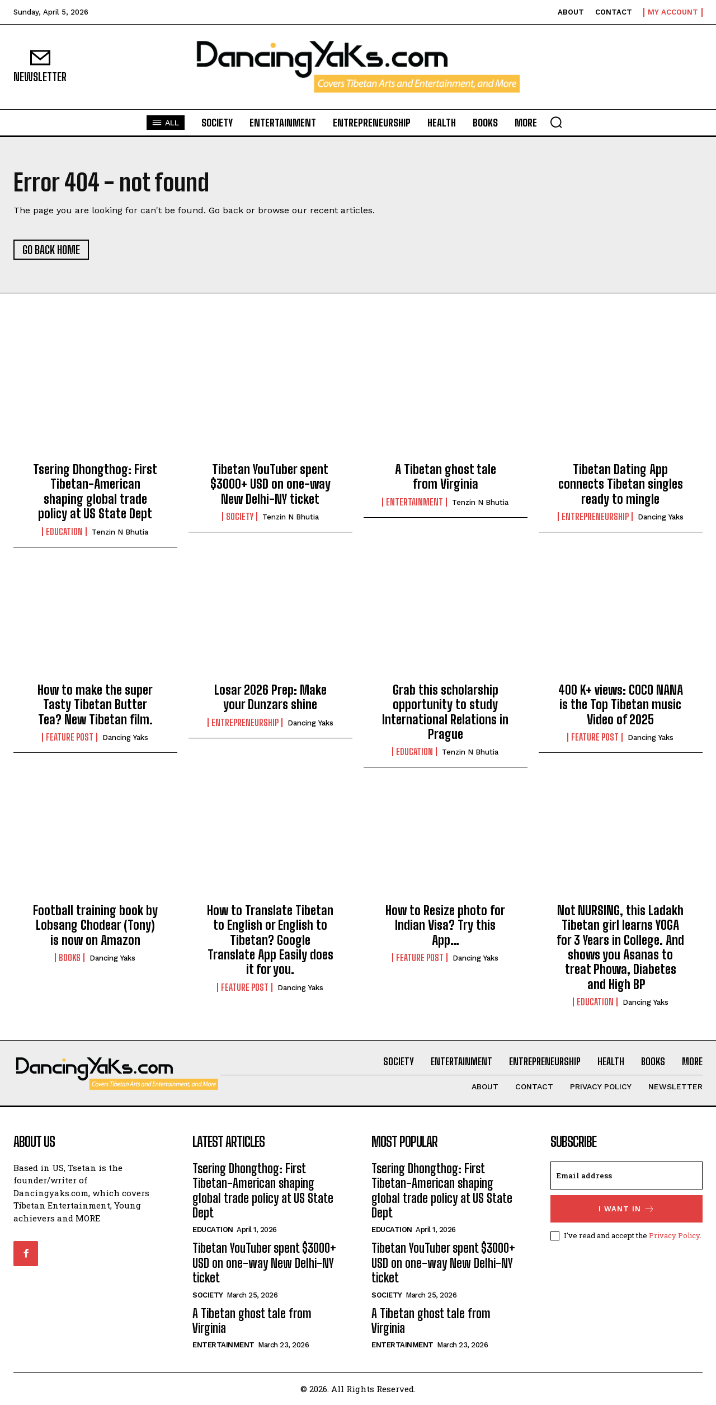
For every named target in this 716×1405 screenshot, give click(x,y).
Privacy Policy (674, 1235)
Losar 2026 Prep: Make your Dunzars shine (270, 697)
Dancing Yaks (661, 517)
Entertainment (414, 502)
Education (64, 531)
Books (70, 957)
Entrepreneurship (595, 516)
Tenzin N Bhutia (120, 532)
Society (239, 516)
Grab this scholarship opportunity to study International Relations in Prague (445, 712)
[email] (626, 1175)
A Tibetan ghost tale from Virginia (445, 476)
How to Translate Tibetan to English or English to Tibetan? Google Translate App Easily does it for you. (270, 940)
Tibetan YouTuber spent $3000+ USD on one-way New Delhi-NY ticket (270, 484)
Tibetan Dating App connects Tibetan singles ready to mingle (620, 484)
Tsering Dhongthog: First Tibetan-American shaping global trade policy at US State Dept (95, 491)
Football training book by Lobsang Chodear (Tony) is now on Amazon (95, 925)
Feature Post (69, 737)
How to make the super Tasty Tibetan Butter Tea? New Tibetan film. (95, 704)
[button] (556, 122)
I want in (627, 1208)
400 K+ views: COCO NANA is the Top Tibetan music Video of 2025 (620, 704)
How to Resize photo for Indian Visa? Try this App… (445, 925)
